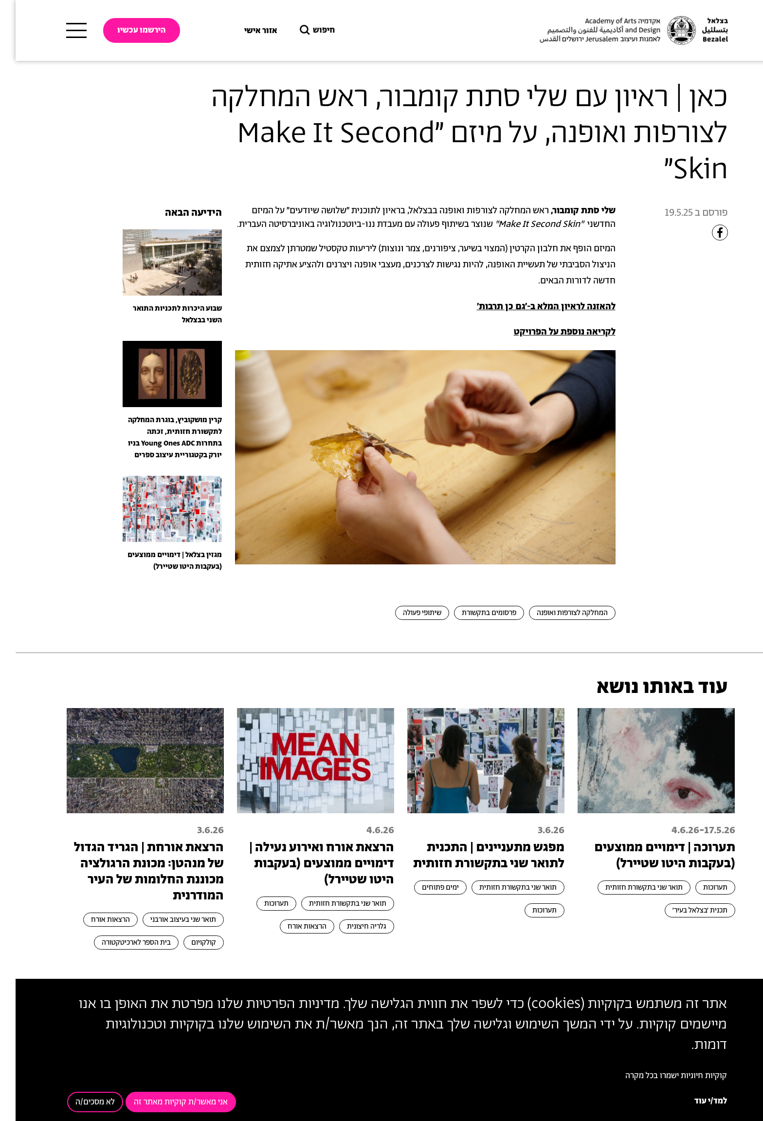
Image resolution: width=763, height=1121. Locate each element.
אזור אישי (245, 31)
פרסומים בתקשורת (473, 613)
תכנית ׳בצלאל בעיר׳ (684, 910)
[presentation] (156, 262)
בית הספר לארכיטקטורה (120, 942)
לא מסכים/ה (79, 1102)
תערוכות (700, 887)
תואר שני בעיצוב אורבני (167, 920)
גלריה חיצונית (351, 926)
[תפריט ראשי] (61, 30)
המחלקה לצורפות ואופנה (556, 613)
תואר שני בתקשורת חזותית (628, 887)
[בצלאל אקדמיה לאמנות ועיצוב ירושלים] (617, 30)
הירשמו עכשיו (126, 30)
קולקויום (188, 942)
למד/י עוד (695, 1101)
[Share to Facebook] (704, 232)
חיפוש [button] (300, 30)
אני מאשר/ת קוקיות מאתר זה (165, 1102)
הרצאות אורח (291, 926)
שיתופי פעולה (406, 613)
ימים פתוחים (424, 887)
